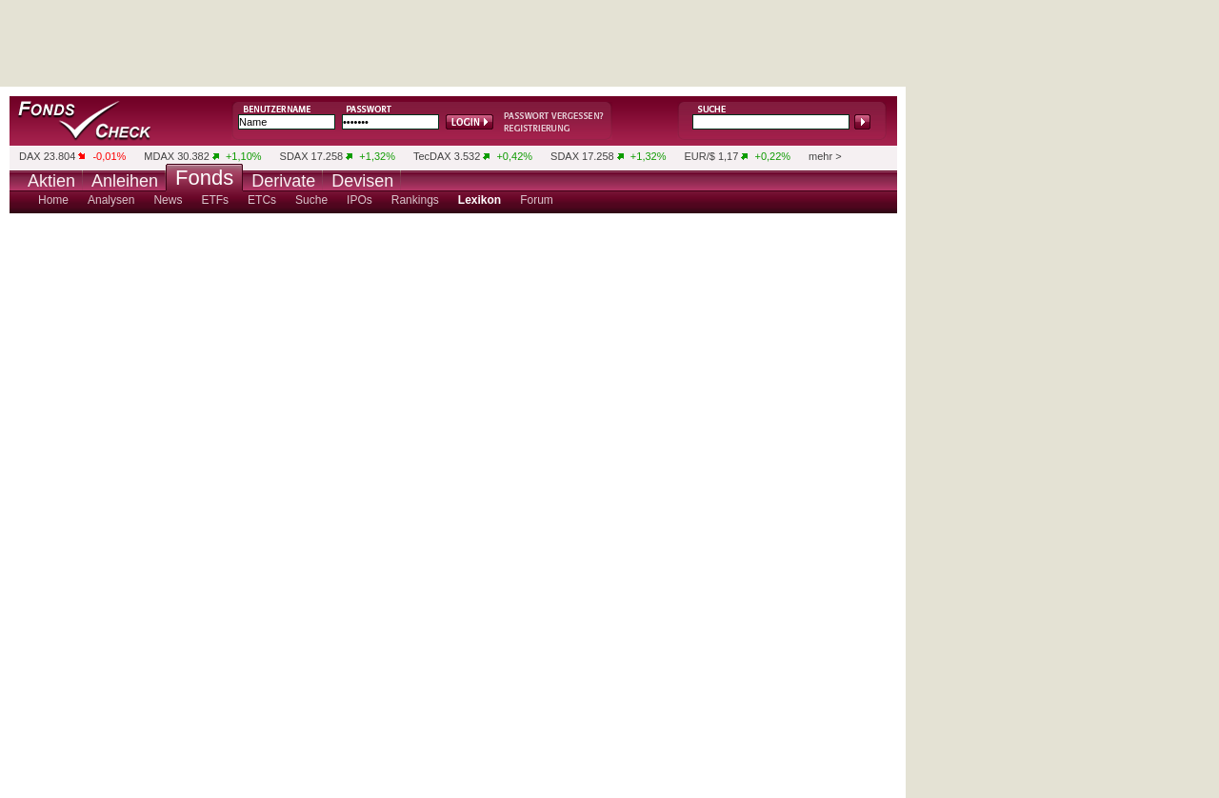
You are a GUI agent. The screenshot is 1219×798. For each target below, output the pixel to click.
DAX (30, 156)
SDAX (294, 156)
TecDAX (432, 156)
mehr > (825, 156)
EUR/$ (699, 156)
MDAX (159, 156)
